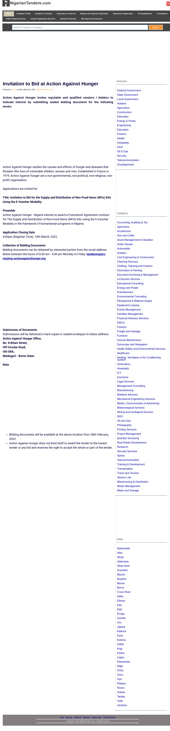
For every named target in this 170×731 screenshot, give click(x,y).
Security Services (127, 451)
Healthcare (123, 353)
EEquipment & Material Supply (134, 301)
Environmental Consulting (131, 296)
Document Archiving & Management (137, 274)
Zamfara (122, 705)
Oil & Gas (122, 151)
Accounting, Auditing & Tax (132, 222)
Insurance (122, 377)
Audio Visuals (125, 244)
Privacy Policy (97, 717)
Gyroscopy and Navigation (132, 344)
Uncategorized (125, 164)
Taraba (121, 696)
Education (123, 116)
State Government (127, 94)
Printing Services (126, 429)
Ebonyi (121, 600)
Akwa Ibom (123, 565)
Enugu (121, 613)
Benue (121, 583)
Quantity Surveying (128, 438)
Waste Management (128, 486)
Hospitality (123, 142)
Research (122, 447)
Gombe (121, 618)
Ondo (120, 670)
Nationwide (123, 548)
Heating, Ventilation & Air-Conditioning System (139, 358)
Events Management (129, 309)
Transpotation (125, 468)
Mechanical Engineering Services (136, 399)
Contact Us (77, 717)
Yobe (120, 701)
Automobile (123, 248)
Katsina (121, 640)
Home (9, 14)
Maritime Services (127, 394)
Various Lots (124, 477)
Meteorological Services (131, 407)
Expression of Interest (66, 14)
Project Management (129, 433)
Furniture (122, 335)
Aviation (121, 103)
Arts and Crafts (125, 235)
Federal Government (129, 90)
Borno (120, 587)
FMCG (121, 322)
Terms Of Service (109, 717)
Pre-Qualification (145, 14)
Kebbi (120, 644)
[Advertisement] (87, 55)
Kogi (119, 648)
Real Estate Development (131, 442)
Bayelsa (121, 579)
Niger (120, 666)
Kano (120, 635)
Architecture (124, 231)
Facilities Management (130, 314)
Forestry (122, 327)
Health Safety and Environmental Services (141, 348)
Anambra (122, 570)
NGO (120, 147)
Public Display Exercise (16, 19)
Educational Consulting (130, 283)
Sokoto (121, 692)
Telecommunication (128, 160)
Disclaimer (86, 717)
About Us (69, 717)
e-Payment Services (128, 279)
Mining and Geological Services (135, 412)
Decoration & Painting (129, 270)
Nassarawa (123, 661)
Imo (119, 622)
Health (121, 138)
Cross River (124, 592)
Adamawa (123, 561)
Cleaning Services (127, 261)
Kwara (120, 653)
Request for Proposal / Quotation (94, 14)
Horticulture (123, 364)
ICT (119, 372)
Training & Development (131, 464)
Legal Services (125, 381)
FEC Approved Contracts (91, 19)
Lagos (120, 657)
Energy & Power (126, 121)
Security (121, 155)
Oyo (119, 679)
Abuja (120, 557)
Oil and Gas (124, 420)
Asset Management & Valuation (135, 240)
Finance (121, 134)
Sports (121, 455)
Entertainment (125, 292)
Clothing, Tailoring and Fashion (134, 266)
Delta (120, 596)
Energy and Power (127, 287)
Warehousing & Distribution (132, 481)
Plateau (121, 683)
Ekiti (119, 609)
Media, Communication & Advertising (138, 403)
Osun (120, 674)
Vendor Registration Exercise (43, 19)
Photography (124, 425)
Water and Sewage (128, 490)
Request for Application (123, 14)
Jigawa (121, 626)
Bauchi (121, 574)
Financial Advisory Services (133, 318)
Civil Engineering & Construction (135, 257)
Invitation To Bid (23, 14)
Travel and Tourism (128, 473)
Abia (119, 552)
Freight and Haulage (128, 331)
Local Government (127, 99)
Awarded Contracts (68, 19)
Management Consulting (131, 386)
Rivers (120, 687)
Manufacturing (125, 390)
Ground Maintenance (129, 340)
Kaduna (121, 631)
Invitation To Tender (43, 14)
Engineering (124, 125)
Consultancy (162, 14)
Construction (124, 112)
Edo (119, 605)
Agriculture (123, 108)
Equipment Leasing (128, 305)
